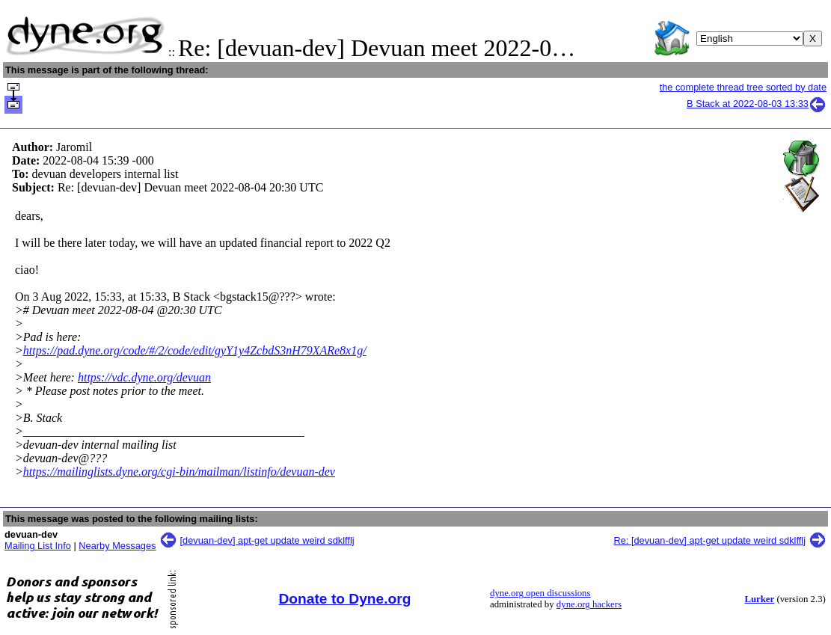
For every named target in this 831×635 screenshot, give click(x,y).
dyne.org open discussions (540, 593)
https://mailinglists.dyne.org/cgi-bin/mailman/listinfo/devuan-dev (179, 471)
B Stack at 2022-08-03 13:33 (757, 103)
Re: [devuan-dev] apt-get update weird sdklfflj (709, 540)
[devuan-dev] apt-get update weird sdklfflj (267, 540)
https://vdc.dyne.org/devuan (144, 377)
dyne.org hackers (589, 604)
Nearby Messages (117, 545)
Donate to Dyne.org (345, 599)
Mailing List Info (37, 545)
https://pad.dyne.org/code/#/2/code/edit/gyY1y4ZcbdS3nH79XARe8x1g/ (195, 350)
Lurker (759, 599)
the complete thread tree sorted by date (743, 87)
